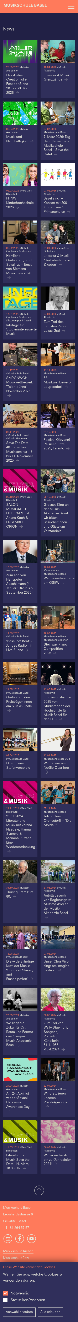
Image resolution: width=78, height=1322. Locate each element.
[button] (39, 1191)
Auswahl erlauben (19, 1312)
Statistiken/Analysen (27, 1300)
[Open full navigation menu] (71, 6)
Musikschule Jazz (16, 1258)
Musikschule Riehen (18, 1251)
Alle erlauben (50, 1312)
